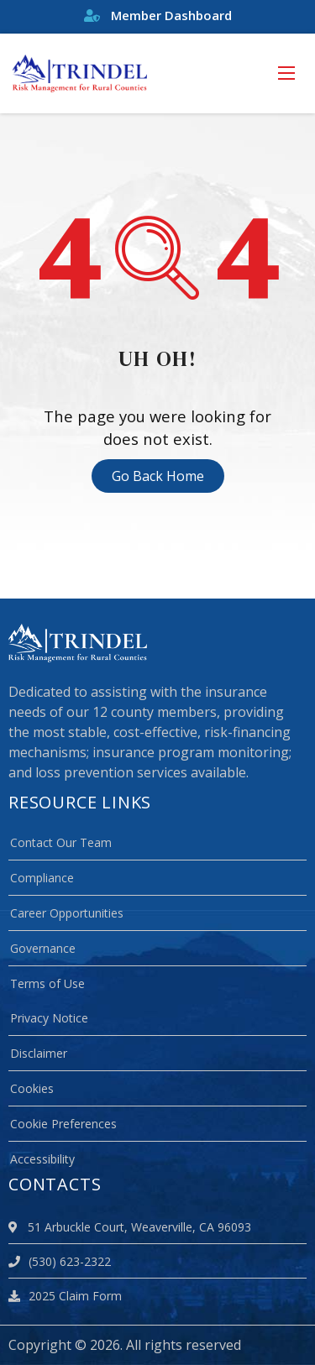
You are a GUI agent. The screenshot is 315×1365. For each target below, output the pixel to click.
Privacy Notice (49, 1018)
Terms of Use (47, 983)
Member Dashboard (158, 15)
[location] (15, 1227)
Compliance (42, 878)
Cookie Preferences (63, 1124)
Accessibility (42, 1159)
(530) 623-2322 (59, 1261)
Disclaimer (38, 1053)
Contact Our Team (61, 842)
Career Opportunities (66, 913)
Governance (43, 948)
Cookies (32, 1088)
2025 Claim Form (65, 1296)
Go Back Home (158, 476)
